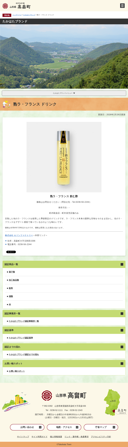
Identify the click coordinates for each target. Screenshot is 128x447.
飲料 (11, 288)
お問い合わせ (27, 427)
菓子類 (12, 272)
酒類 (11, 296)
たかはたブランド (29, 15)
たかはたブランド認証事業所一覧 (24, 321)
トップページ (17, 15)
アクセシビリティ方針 (101, 437)
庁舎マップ (100, 427)
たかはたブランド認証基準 (21, 338)
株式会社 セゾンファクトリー (19, 235)
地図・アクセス (64, 427)
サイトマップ (23, 437)
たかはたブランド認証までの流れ (24, 354)
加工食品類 (14, 280)
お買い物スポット (17, 371)
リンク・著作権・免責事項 (76, 437)
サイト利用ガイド (40, 437)
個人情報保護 (56, 437)
